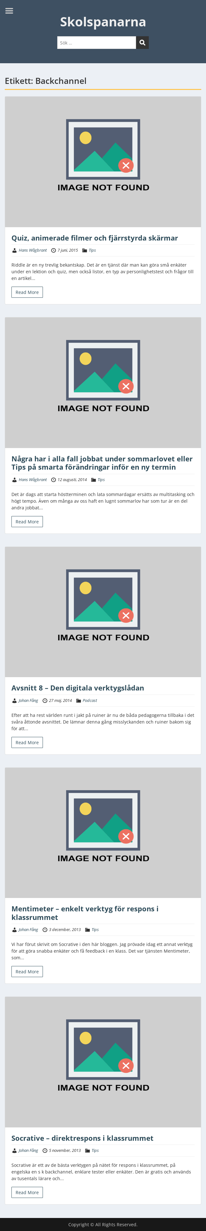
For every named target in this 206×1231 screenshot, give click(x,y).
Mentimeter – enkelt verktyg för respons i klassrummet (85, 913)
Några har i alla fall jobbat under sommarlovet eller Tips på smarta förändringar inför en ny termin (102, 463)
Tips (92, 250)
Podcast (90, 700)
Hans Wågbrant (33, 250)
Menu (11, 10)
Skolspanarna (103, 21)
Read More (27, 292)
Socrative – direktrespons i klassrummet (82, 1138)
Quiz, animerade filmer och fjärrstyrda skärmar (94, 237)
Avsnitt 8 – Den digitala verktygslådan (77, 687)
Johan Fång (28, 700)
